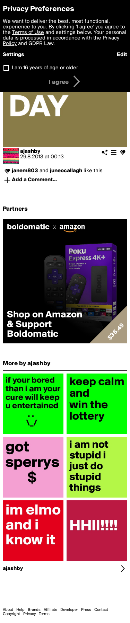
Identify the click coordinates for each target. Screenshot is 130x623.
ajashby (30, 151)
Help (20, 610)
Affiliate (50, 610)
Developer (69, 610)
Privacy (29, 614)
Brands (34, 610)
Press (86, 610)
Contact (101, 610)
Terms (44, 614)
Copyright (11, 614)
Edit (122, 55)
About (8, 610)
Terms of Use (28, 32)
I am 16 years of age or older (45, 68)
